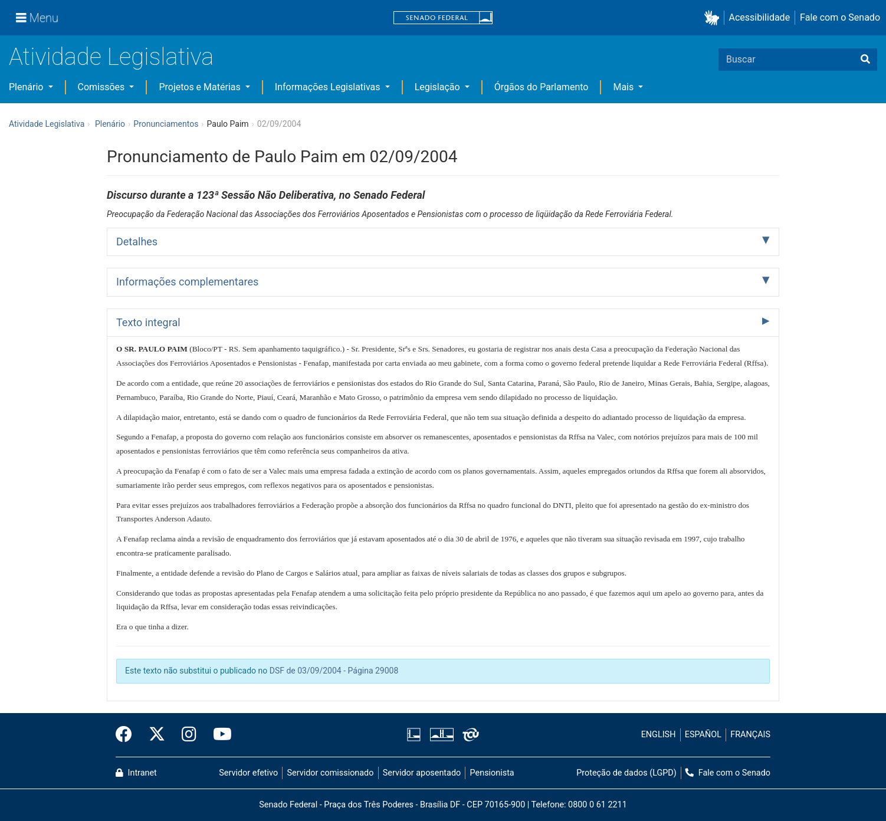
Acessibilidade (759, 17)
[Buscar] (865, 59)
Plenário (27, 87)
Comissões (102, 87)
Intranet (136, 773)
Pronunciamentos (165, 124)
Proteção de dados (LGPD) (626, 773)
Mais (624, 87)
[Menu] (37, 18)
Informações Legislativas (329, 87)
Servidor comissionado (330, 773)
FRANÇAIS (750, 735)
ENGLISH (658, 735)
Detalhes (136, 241)
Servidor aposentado (422, 773)
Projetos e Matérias (200, 87)
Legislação (438, 87)
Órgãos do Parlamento (541, 87)
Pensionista (492, 773)
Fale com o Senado (840, 17)
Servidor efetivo (248, 773)
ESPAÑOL (703, 735)
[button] (714, 18)
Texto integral (148, 322)
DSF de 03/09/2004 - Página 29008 (334, 670)
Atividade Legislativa (111, 57)
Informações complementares (187, 281)
